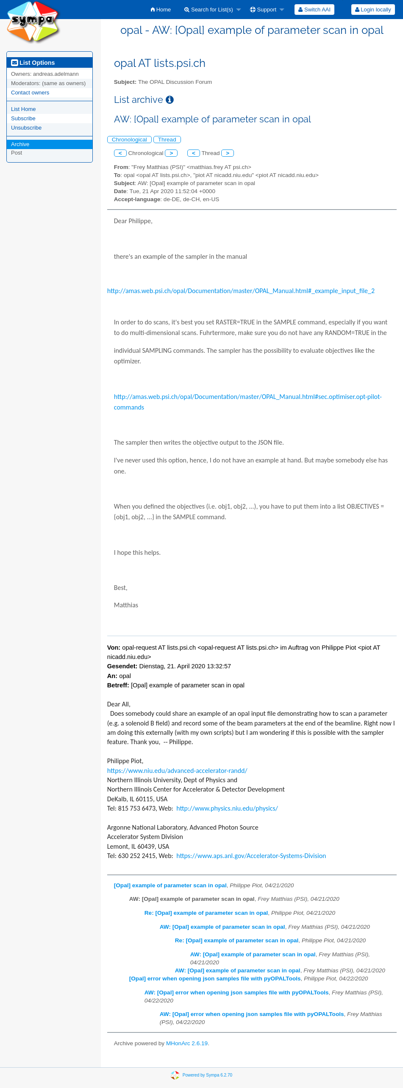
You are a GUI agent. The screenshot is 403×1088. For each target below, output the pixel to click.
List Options (33, 62)
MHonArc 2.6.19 (187, 1043)
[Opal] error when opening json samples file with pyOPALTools (215, 978)
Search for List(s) (208, 9)
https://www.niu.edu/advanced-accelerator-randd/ (177, 771)
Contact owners (30, 92)
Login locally (373, 9)
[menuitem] (161, 9)
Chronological (129, 139)
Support (263, 9)
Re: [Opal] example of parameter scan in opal (206, 913)
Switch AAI (314, 9)
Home (161, 9)
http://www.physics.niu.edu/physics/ (227, 808)
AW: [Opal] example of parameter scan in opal (222, 927)
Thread (167, 139)
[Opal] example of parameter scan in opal (170, 885)
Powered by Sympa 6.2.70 (207, 1075)
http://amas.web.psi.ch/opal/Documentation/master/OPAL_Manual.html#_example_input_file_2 (241, 291)
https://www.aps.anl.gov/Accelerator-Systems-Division (251, 856)
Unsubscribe (26, 128)
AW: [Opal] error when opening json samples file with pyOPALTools (237, 992)
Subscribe (23, 118)
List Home (23, 109)
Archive (20, 144)
